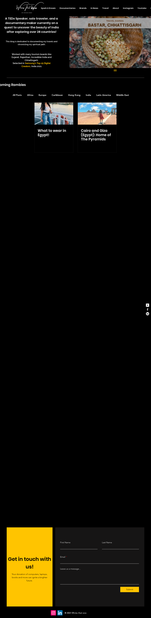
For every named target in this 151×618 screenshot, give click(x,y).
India (88, 95)
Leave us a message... (70, 569)
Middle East (122, 95)
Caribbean (57, 95)
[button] (105, 8)
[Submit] (129, 589)
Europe (42, 95)
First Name (65, 542)
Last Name (107, 542)
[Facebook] (147, 309)
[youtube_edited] (147, 305)
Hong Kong (74, 95)
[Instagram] (53, 612)
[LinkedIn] (147, 313)
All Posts (17, 95)
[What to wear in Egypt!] (53, 114)
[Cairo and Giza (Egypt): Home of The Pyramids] (97, 114)
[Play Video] (115, 42)
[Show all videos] (115, 70)
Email (62, 557)
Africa (30, 95)
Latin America (103, 95)
